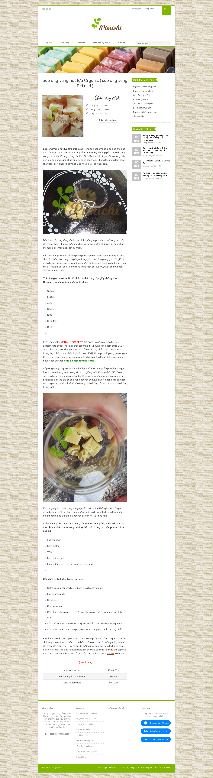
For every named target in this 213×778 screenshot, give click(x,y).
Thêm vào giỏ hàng (108, 120)
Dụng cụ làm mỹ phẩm (143, 91)
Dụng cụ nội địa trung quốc (145, 112)
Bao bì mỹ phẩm (140, 99)
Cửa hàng (64, 42)
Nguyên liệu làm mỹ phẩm (144, 86)
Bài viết (81, 42)
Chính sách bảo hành (162, 767)
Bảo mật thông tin (145, 767)
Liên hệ (121, 42)
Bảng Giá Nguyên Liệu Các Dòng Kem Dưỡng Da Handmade (155, 137)
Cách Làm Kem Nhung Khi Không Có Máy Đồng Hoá (155, 174)
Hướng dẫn (136, 9)
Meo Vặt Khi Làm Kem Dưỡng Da (156, 162)
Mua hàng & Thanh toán (107, 767)
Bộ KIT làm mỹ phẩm (142, 107)
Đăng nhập (149, 9)
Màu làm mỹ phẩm (141, 95)
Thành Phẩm (138, 116)
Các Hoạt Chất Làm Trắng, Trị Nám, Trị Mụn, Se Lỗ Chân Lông (155, 150)
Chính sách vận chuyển (127, 767)
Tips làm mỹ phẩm (101, 42)
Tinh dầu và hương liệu (143, 103)
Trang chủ (47, 42)
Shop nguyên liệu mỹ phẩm (86, 713)
